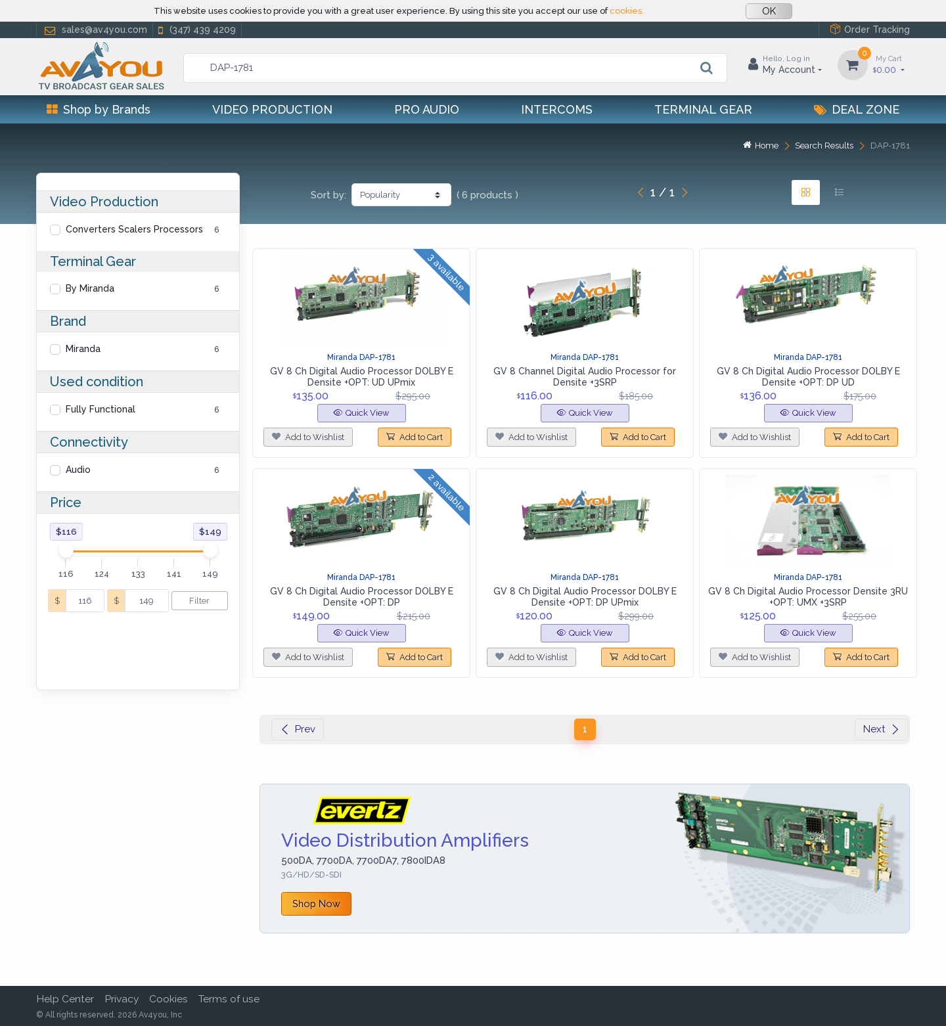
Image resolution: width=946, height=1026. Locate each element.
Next (881, 729)
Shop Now (316, 903)
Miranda (83, 349)
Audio (78, 469)
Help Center (65, 999)
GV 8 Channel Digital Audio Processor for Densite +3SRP (584, 377)
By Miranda (90, 288)
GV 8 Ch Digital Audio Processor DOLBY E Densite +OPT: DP (361, 597)
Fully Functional (100, 409)
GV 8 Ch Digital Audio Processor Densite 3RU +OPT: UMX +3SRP (808, 597)
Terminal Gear (703, 109)
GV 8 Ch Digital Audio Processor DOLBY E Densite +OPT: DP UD (808, 377)
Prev (297, 729)
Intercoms (557, 109)
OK (769, 11)
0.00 (889, 64)
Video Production (272, 109)
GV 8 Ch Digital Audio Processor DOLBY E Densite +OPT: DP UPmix (585, 597)
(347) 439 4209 (196, 29)
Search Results (824, 145)
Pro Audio (426, 109)
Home (760, 145)
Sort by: (328, 195)
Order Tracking (870, 29)
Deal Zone (856, 109)
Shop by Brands (98, 109)
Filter (199, 601)
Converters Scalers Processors (134, 229)
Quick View (362, 413)
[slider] (65, 550)
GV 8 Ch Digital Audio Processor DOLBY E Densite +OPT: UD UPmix (361, 377)
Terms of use (228, 999)
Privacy (121, 999)
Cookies (168, 999)
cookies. (627, 11)
